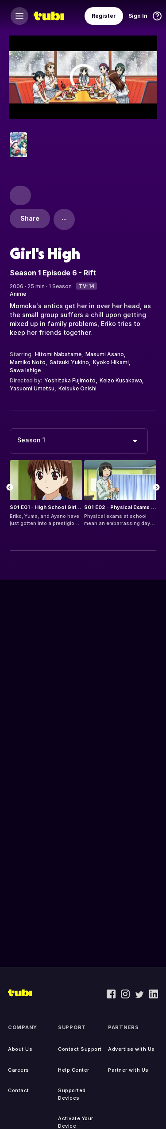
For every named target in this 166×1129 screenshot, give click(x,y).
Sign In (137, 15)
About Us (20, 1049)
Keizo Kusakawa (121, 380)
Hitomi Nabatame (58, 354)
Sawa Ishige (25, 370)
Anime (18, 293)
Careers (18, 1070)
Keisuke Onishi (77, 388)
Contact (18, 1090)
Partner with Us (128, 1070)
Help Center (73, 1070)
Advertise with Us (131, 1049)
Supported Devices (72, 1094)
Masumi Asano (104, 354)
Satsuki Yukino (69, 362)
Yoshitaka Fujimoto (70, 380)
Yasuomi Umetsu (32, 388)
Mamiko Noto (28, 362)
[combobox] (78, 441)
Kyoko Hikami (111, 362)
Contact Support (80, 1049)
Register (104, 15)
